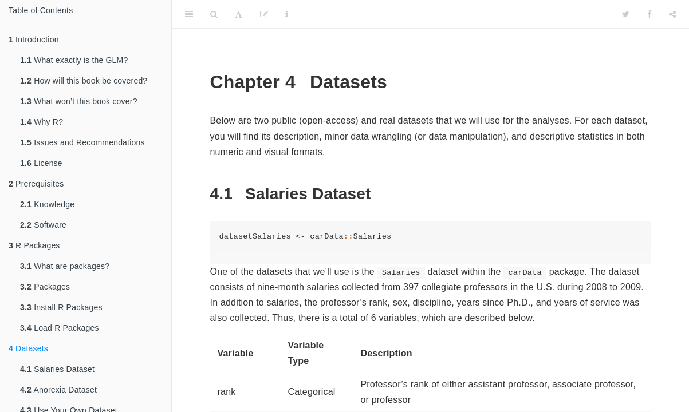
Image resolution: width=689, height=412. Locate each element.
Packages (45, 286)
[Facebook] (649, 14)
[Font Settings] (238, 14)
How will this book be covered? (83, 80)
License (41, 163)
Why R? (41, 121)
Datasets (28, 348)
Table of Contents (41, 10)
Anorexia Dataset (58, 389)
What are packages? (64, 266)
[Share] (672, 14)
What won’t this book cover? (78, 101)
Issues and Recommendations (82, 142)
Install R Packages (61, 307)
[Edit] (264, 14)
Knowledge (47, 204)
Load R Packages (59, 327)
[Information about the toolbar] (287, 14)
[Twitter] (625, 14)
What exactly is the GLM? (74, 60)
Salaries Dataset (57, 369)
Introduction (34, 39)
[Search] (214, 14)
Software (43, 224)
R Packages (34, 245)
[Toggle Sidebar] (189, 14)
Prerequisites (36, 183)
